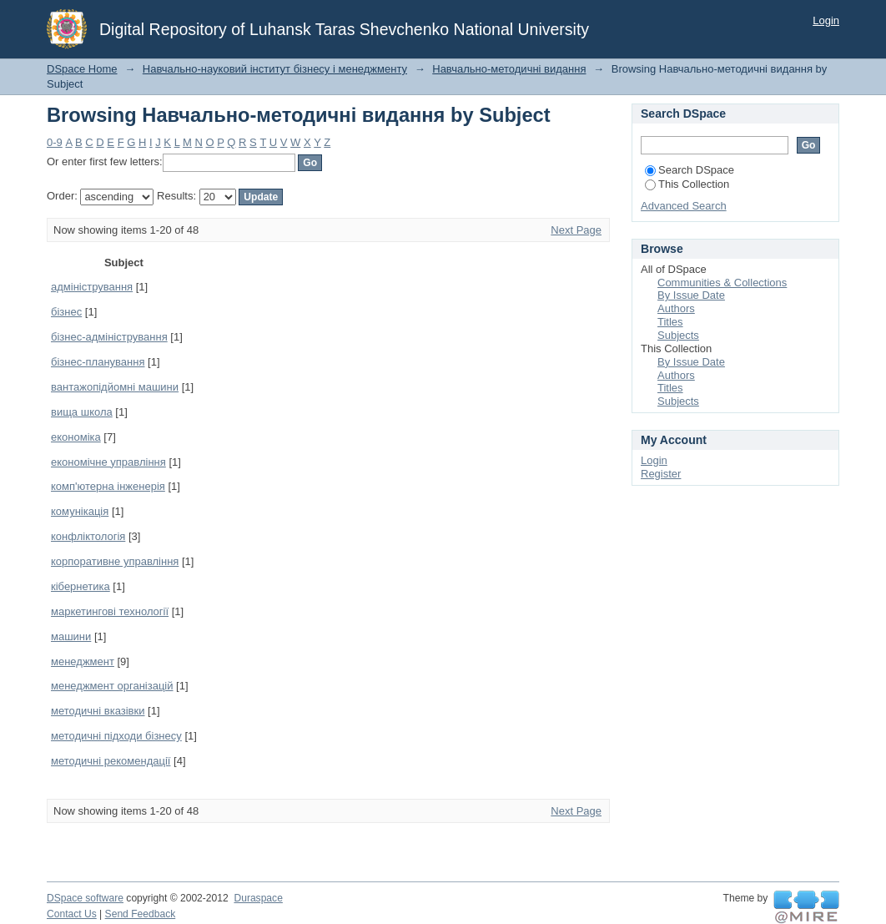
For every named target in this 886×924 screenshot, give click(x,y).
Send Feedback (140, 914)
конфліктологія (88, 536)
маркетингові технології (110, 611)
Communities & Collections (722, 282)
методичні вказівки (97, 710)
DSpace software (85, 898)
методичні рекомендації (110, 761)
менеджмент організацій (112, 685)
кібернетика (80, 586)
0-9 (55, 142)
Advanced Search (684, 205)
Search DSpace (689, 170)
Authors (676, 308)
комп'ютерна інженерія (108, 486)
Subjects (678, 335)
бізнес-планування (97, 362)
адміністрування (92, 286)
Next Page (576, 230)
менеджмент (82, 661)
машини (71, 636)
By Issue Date (691, 295)
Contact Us (72, 914)
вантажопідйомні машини (115, 387)
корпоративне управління (115, 561)
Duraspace (258, 898)
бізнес (66, 311)
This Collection (687, 184)
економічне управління (108, 462)
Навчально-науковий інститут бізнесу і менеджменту (275, 69)
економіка (76, 437)
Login (826, 20)
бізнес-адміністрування (109, 337)
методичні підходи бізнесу (116, 736)
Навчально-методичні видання (509, 69)
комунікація (79, 511)
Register (661, 473)
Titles (670, 322)
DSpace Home (82, 69)
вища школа (82, 412)
